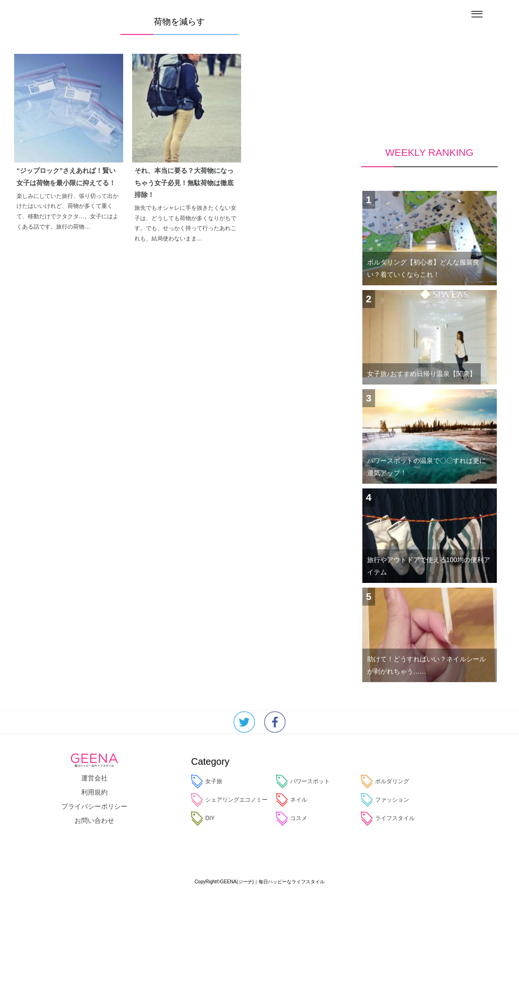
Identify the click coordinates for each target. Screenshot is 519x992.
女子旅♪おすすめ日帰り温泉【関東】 (421, 373)
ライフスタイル (388, 818)
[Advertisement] (429, 47)
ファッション (385, 800)
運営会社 (94, 778)
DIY (203, 818)
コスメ (291, 818)
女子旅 (206, 781)
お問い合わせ (94, 820)
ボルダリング (385, 781)
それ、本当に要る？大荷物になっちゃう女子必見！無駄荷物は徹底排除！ (184, 182)
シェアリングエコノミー (229, 800)
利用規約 (94, 792)
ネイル (291, 800)
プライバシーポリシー (94, 806)
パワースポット (303, 781)
